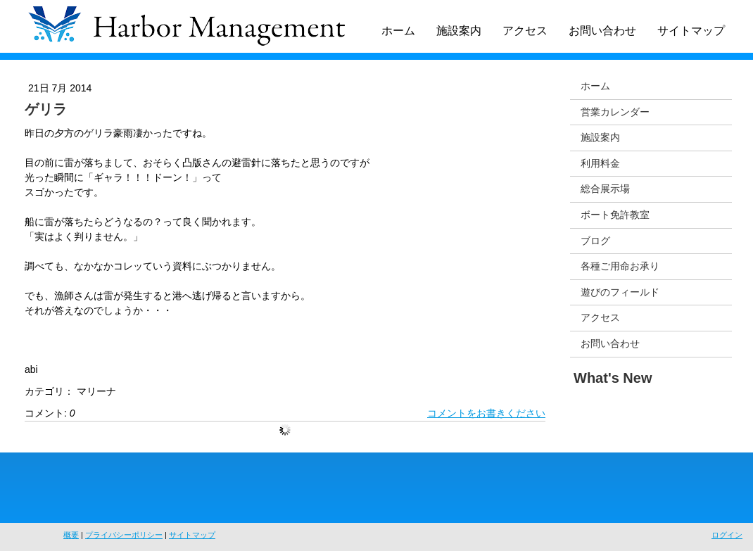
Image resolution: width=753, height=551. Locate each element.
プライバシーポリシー (124, 535)
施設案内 (458, 31)
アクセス (525, 31)
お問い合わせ (602, 31)
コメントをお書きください (486, 413)
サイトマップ (691, 31)
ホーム (398, 31)
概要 (71, 535)
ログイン (726, 535)
